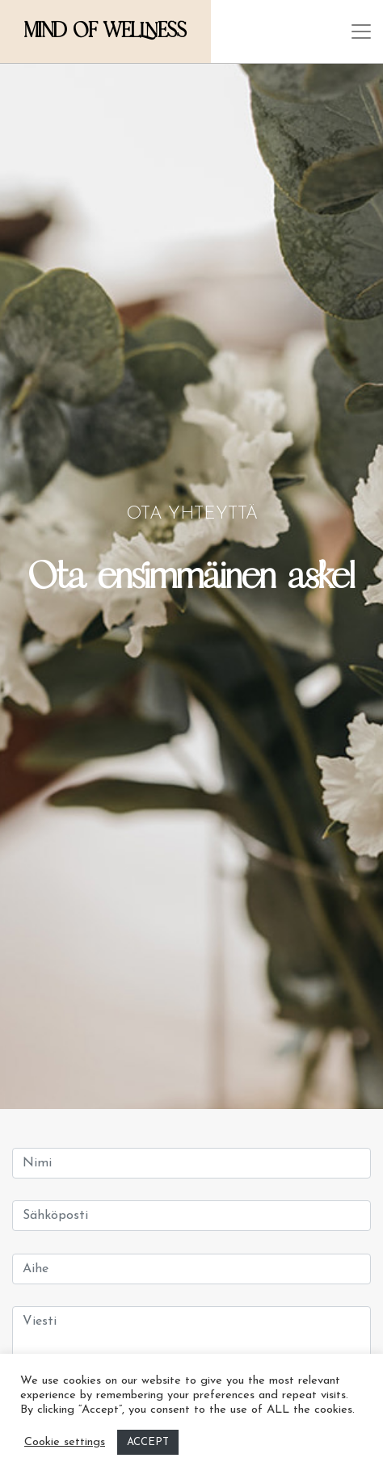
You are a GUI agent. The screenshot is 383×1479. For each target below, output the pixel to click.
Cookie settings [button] (64, 1442)
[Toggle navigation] (361, 31)
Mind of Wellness (105, 31)
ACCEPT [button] (148, 1442)
